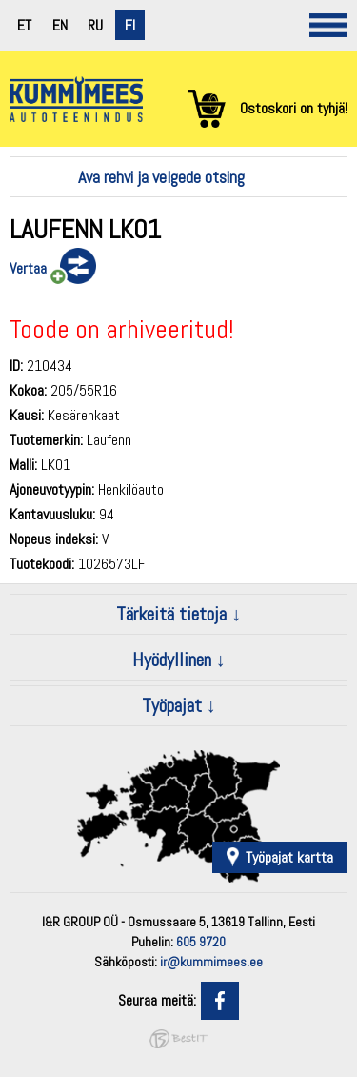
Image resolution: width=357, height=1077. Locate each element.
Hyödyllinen (171, 659)
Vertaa (28, 268)
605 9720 (201, 941)
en (60, 25)
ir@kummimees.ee (211, 961)
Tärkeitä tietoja (171, 613)
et (24, 25)
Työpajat (172, 705)
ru (95, 25)
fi (130, 25)
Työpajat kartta (289, 857)
